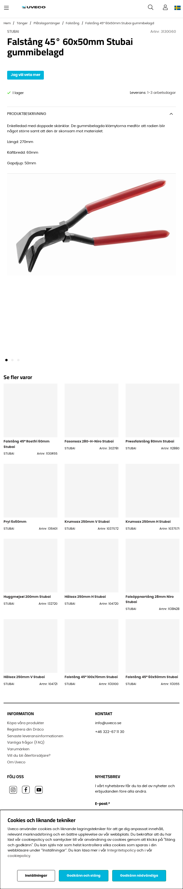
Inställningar (36, 875)
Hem (7, 23)
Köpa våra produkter (25, 725)
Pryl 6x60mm (15, 525)
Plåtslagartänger (47, 23)
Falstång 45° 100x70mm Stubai (91, 680)
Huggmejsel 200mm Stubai (27, 600)
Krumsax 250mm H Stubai (148, 525)
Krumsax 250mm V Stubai (87, 525)
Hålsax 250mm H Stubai (85, 600)
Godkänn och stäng (84, 875)
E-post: (103, 805)
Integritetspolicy (121, 850)
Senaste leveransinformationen (35, 738)
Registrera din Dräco (25, 731)
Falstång (72, 23)
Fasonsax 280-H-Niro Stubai (89, 445)
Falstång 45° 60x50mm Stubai (152, 680)
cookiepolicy (19, 856)
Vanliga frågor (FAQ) (26, 744)
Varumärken (18, 751)
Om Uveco (16, 764)
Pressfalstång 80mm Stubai (150, 445)
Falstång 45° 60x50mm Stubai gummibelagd (119, 23)
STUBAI (13, 31)
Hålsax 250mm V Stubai (24, 680)
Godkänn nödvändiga (139, 875)
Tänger (22, 23)
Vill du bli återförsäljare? (29, 757)
